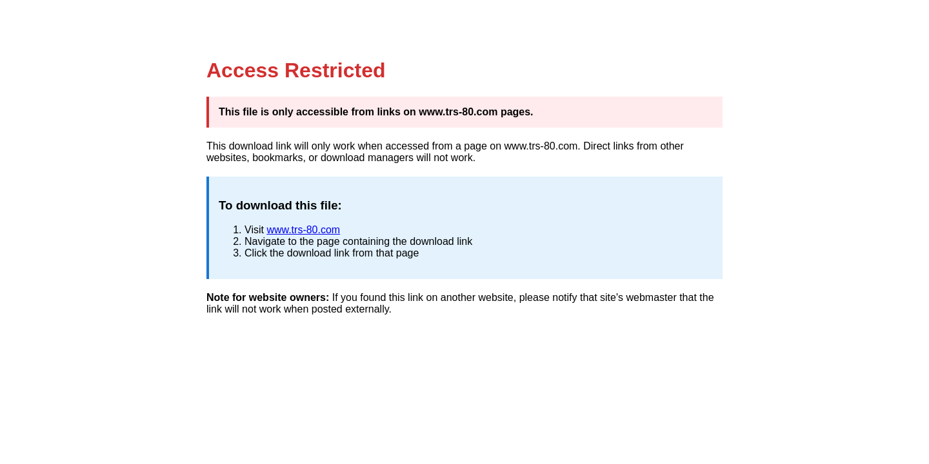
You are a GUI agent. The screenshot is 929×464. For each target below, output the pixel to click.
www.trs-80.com (303, 229)
